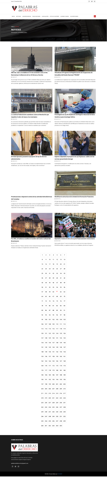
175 (65, 366)
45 (50, 283)
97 (61, 315)
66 (50, 296)
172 (53, 366)
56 (64, 287)
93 (46, 315)
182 (65, 370)
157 (50, 357)
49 (64, 283)
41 (61, 278)
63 (64, 292)
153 (61, 352)
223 (61, 398)
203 (65, 384)
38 (50, 278)
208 (57, 389)
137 (53, 343)
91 (64, 310)
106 (42, 324)
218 (42, 398)
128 (46, 338)
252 (65, 417)
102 (53, 320)
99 (42, 320)
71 (42, 301)
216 (61, 394)
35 (64, 273)
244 (61, 412)
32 (53, 273)
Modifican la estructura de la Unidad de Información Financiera (74, 197)
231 (65, 403)
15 (42, 264)
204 (42, 389)
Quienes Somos (64, 16)
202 (61, 384)
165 (53, 361)
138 (57, 343)
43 (42, 283)
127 (42, 338)
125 (61, 333)
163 (46, 361)
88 (53, 310)
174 (61, 366)
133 (65, 338)
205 (46, 389)
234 (50, 407)
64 (42, 296)
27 (61, 269)
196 (65, 380)
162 (42, 361)
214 (53, 394)
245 (65, 412)
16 (46, 264)
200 (53, 384)
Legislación (45, 16)
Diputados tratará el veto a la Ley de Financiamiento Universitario (75, 239)
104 (61, 320)
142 (46, 347)
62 (61, 292)
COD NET (60, 474)
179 (53, 370)
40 (57, 278)
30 (46, 273)
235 (53, 407)
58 (46, 292)
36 (42, 278)
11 (53, 259)
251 (61, 417)
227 (50, 403)
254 (46, 421)
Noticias (18, 16)
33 (57, 273)
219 (46, 398)
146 (61, 347)
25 (53, 269)
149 (46, 352)
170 (46, 366)
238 (65, 407)
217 (65, 394)
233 (46, 407)
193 (53, 380)
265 (61, 426)
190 (42, 380)
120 (42, 333)
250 (57, 417)
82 (57, 306)
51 (46, 287)
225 (42, 403)
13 (61, 259)
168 (65, 361)
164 (50, 361)
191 (46, 380)
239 (42, 412)
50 (42, 287)
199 (50, 384)
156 (46, 357)
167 (61, 361)
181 (61, 370)
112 (65, 324)
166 (57, 361)
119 (65, 329)
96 (57, 315)
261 (46, 426)
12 (57, 259)
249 (53, 417)
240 (46, 412)
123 (53, 333)
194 (57, 380)
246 (42, 417)
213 (50, 394)
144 (53, 347)
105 (65, 320)
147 (65, 347)
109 (53, 324)
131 (57, 338)
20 (61, 264)
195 (61, 380)
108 (50, 324)
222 (57, 398)
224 (65, 398)
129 (50, 338)
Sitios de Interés (54, 16)
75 (57, 301)
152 (57, 352)
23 (46, 269)
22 (42, 269)
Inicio (13, 16)
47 (57, 283)
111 (61, 324)
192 (50, 380)
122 (50, 333)
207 (53, 389)
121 (46, 333)
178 (50, 370)
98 (64, 315)
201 (57, 384)
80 (50, 306)
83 (61, 306)
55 (61, 287)
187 (57, 375)
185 (50, 375)
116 (53, 329)
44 (46, 283)
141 (42, 347)
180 (57, 370)
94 (50, 315)
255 (50, 421)
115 (50, 329)
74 (53, 301)
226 (46, 403)
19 (57, 264)
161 (65, 357)
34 (61, 273)
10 (50, 259)
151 (53, 352)
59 (50, 292)
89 (57, 310)
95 (53, 315)
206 (50, 389)
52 (50, 287)
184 (46, 375)
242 (53, 412)
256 (53, 421)
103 (57, 320)
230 (61, 403)
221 (53, 398)
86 (46, 310)
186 (53, 375)
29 (42, 273)
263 (53, 426)
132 (61, 338)
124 (57, 333)
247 (46, 417)
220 (50, 398)
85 (42, 310)
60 (53, 292)
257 (57, 421)
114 (46, 329)
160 (61, 357)
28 (64, 269)
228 (53, 403)
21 (64, 264)
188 (61, 375)
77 (64, 301)
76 (61, 301)
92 (42, 315)
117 (57, 329)
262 (50, 426)
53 (53, 287)
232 (42, 407)
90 (61, 310)
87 (50, 310)
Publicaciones (36, 16)
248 (50, 417)
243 (57, 412)
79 (46, 306)
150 (50, 352)
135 (46, 343)
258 (61, 421)
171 (50, 366)
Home (13, 26)
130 (53, 338)
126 (65, 333)
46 (53, 283)
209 (61, 389)
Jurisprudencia (26, 16)
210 (65, 389)
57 (42, 292)
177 (46, 370)
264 (57, 426)
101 (50, 320)
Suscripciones (74, 16)
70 (64, 296)
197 (42, 384)
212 (46, 394)
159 (57, 357)
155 (42, 357)
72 (46, 301)
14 (64, 259)
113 (42, 329)
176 (42, 370)
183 (42, 375)
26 (57, 269)
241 (50, 412)
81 (53, 306)
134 (42, 343)
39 (53, 278)
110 (57, 324)
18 (53, 264)
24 (50, 269)
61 (57, 291)
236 (57, 407)
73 (50, 301)
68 (57, 296)
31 (50, 273)
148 (42, 352)
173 (57, 366)
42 (64, 278)
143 (50, 347)
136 (50, 343)
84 (64, 306)
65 (46, 296)
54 (57, 287)
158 (53, 357)
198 (46, 384)
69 (61, 296)
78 (42, 306)
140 (65, 343)
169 (42, 366)
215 (57, 394)
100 (46, 320)
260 (42, 426)
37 (46, 278)
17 (50, 264)
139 (61, 343)
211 (42, 394)
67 (53, 296)
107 (46, 324)
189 (65, 375)
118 (61, 329)
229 (57, 403)
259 (65, 421)
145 (57, 347)
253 (42, 421)
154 (65, 352)
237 (61, 407)
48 (61, 283)
